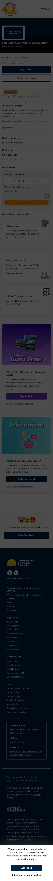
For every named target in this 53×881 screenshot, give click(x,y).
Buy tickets (26, 69)
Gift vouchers (13, 625)
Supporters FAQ (15, 633)
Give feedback (26, 535)
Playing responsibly (16, 712)
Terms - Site (13, 692)
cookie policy (28, 858)
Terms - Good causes (18, 688)
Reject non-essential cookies (26, 875)
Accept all (26, 868)
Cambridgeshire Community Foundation (22, 824)
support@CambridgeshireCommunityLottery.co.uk (26, 753)
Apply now (12, 660)
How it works (13, 637)
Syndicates (12, 645)
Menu (45, 9)
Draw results (13, 641)
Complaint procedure (18, 708)
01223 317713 (17, 742)
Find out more (14, 272)
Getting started (15, 676)
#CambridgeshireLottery (19, 578)
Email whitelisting (15, 700)
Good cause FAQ (15, 672)
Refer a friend (26, 479)
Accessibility (13, 704)
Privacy (10, 606)
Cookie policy (13, 610)
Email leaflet (13, 668)
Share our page (26, 78)
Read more (8, 127)
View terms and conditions (19, 404)
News (9, 602)
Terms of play (13, 696)
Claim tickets (13, 629)
